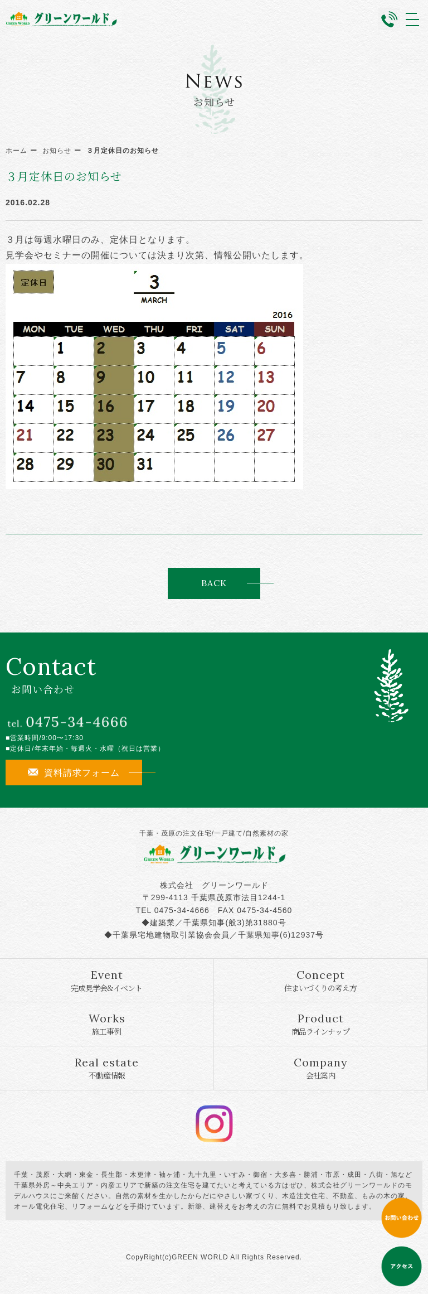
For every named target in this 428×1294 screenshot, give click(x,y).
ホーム (16, 150)
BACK (214, 582)
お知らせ (56, 150)
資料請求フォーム (74, 772)
